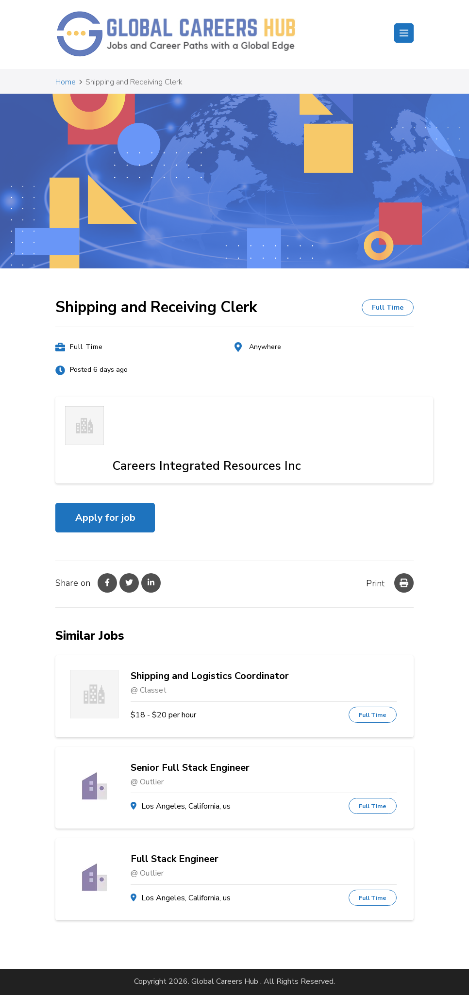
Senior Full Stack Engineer (190, 768)
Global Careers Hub (224, 981)
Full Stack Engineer (174, 859)
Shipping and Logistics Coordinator (210, 676)
